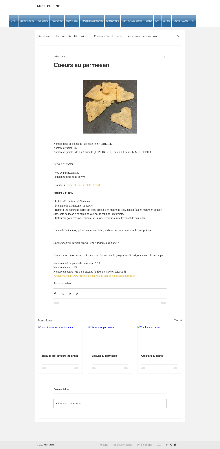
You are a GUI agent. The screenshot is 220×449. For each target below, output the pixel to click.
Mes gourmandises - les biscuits (107, 36)
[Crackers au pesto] (160, 338)
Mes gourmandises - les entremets (142, 36)
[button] (72, 21)
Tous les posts (44, 36)
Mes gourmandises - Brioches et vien (72, 36)
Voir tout (178, 320)
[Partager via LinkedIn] (69, 293)
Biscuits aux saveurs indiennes (60, 355)
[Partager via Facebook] (54, 293)
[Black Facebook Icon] (167, 445)
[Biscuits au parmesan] (110, 338)
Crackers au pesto (152, 355)
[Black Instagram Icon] (175, 445)
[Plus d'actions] (165, 56)
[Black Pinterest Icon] (171, 445)
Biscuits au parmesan (104, 355)
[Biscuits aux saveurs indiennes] (60, 338)
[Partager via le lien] (77, 293)
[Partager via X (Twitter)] (62, 293)
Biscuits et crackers (62, 283)
